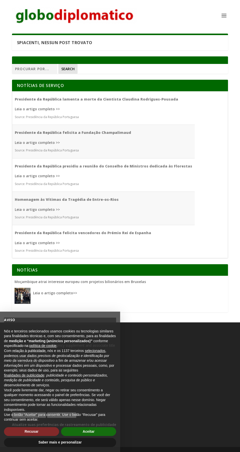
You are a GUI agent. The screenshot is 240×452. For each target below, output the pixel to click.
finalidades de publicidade (24, 375)
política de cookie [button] (42, 346)
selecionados (95, 351)
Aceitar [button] (88, 431)
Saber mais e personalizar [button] (60, 442)
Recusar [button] (31, 431)
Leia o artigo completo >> (37, 109)
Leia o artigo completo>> (55, 293)
